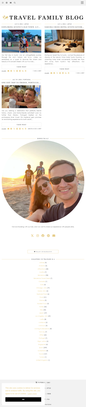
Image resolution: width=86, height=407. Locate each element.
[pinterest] (48, 235)
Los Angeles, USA (41, 316)
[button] (83, 2)
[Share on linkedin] (20, 71)
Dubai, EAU (42, 291)
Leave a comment (34, 128)
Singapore (41, 344)
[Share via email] (8, 71)
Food (41, 297)
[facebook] (43, 235)
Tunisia (42, 357)
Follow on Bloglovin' (43, 251)
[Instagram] (3, 3)
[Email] (11, 3)
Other (41, 335)
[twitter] (32, 235)
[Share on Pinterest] (17, 71)
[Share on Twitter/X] (14, 71)
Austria (41, 272)
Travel (41, 354)
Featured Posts (42, 294)
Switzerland (42, 351)
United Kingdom (42, 360)
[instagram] (37, 235)
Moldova (42, 322)
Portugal (27, 79)
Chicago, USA (41, 288)
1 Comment (37, 71)
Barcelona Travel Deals (42, 278)
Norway (42, 332)
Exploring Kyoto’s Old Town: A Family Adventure (30, 27)
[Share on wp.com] (25, 71)
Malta (42, 319)
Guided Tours (42, 303)
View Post (21, 67)
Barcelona (41, 275)
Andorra (42, 266)
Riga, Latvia (42, 341)
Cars (41, 284)
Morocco (42, 325)
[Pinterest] (7, 3)
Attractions (41, 269)
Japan (26, 24)
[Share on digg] (22, 71)
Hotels (41, 307)
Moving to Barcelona (41, 329)
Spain (41, 347)
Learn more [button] (32, 394)
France (41, 300)
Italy (41, 310)
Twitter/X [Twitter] (43, 382)
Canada (42, 281)
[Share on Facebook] (11, 71)
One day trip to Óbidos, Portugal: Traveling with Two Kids (35, 82)
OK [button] (23, 399)
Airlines (41, 262)
